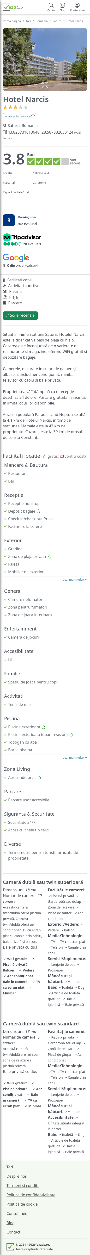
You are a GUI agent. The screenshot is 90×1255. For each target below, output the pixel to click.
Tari (28, 21)
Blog (10, 1222)
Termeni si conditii (22, 1185)
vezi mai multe (75, 579)
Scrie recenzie (20, 315)
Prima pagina (12, 21)
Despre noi (16, 1176)
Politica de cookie (22, 1204)
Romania (42, 21)
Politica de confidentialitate (30, 1194)
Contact (13, 1232)
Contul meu (17, 1213)
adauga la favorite (20, 116)
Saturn (57, 21)
